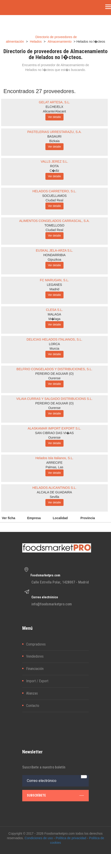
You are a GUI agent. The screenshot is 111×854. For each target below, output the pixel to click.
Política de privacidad (71, 838)
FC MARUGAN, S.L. (54, 280)
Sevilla (54, 497)
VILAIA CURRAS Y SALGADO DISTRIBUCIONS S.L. (54, 399)
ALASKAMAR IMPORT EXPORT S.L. (54, 428)
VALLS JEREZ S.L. (54, 161)
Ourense (54, 378)
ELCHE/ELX (54, 107)
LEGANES (54, 284)
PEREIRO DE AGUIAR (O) (54, 373)
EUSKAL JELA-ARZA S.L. (54, 250)
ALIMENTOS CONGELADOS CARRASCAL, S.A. (54, 221)
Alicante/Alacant (54, 111)
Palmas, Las (54, 467)
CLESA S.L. (54, 310)
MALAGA (54, 314)
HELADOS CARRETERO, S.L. (54, 191)
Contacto (32, 705)
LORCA (54, 344)
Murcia (54, 348)
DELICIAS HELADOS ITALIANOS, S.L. (54, 339)
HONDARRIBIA (54, 255)
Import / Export (37, 681)
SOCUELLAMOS (54, 196)
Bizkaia (54, 141)
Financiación (35, 669)
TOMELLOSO (54, 225)
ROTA (54, 166)
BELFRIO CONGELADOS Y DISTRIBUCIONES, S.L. (54, 369)
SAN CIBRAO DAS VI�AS (54, 433)
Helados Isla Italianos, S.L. (54, 458)
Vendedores (35, 656)
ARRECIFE (54, 462)
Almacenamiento (60, 41)
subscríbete (55, 795)
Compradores (36, 644)
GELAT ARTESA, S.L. (54, 102)
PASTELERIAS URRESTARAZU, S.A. (54, 132)
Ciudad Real (54, 200)
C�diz (54, 170)
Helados (36, 41)
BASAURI (54, 136)
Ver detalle (54, 117)
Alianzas (32, 693)
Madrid (54, 289)
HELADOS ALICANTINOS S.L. (54, 487)
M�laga (54, 319)
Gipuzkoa (54, 259)
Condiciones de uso (39, 838)
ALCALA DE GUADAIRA (54, 492)
